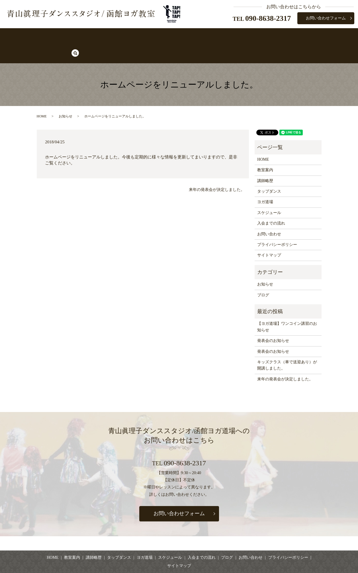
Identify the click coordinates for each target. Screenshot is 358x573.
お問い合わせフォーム (326, 18)
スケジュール (206, 36)
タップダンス (147, 36)
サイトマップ (269, 235)
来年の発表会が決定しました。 (217, 170)
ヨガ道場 (177, 36)
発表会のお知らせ (273, 321)
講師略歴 (118, 36)
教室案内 (92, 36)
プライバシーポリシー (277, 225)
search (291, 36)
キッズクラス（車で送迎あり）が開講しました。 (287, 345)
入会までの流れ (241, 36)
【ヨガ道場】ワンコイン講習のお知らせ (287, 307)
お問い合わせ (269, 214)
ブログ (271, 36)
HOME (69, 36)
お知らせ (65, 96)
